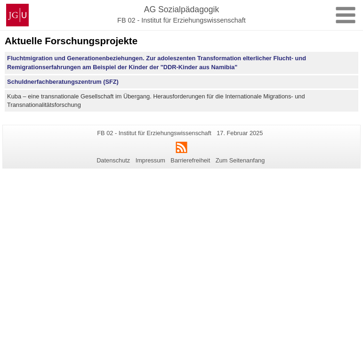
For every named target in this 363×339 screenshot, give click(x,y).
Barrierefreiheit (190, 160)
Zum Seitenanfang (240, 160)
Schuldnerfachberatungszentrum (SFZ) (63, 81)
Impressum (150, 160)
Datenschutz (113, 160)
